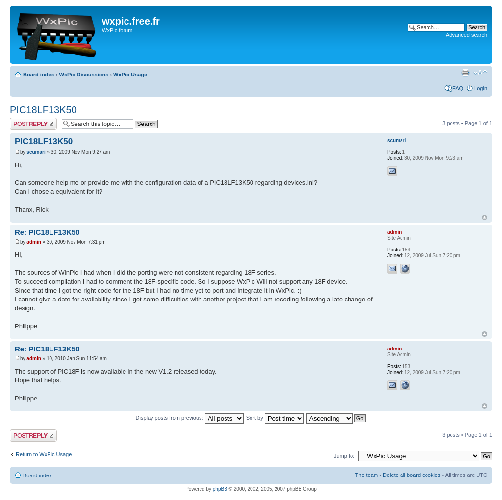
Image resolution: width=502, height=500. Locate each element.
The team (366, 475)
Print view (465, 72)
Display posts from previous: (190, 418)
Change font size (480, 72)
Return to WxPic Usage (44, 454)
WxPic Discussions (83, 74)
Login (480, 88)
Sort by (275, 418)
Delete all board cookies (411, 475)
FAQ (457, 88)
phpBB (220, 489)
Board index (38, 74)
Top (484, 217)
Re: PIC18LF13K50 (47, 232)
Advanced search (466, 35)
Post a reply (33, 124)
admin (33, 242)
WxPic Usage (130, 74)
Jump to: (344, 456)
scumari (35, 152)
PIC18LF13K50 (43, 109)
